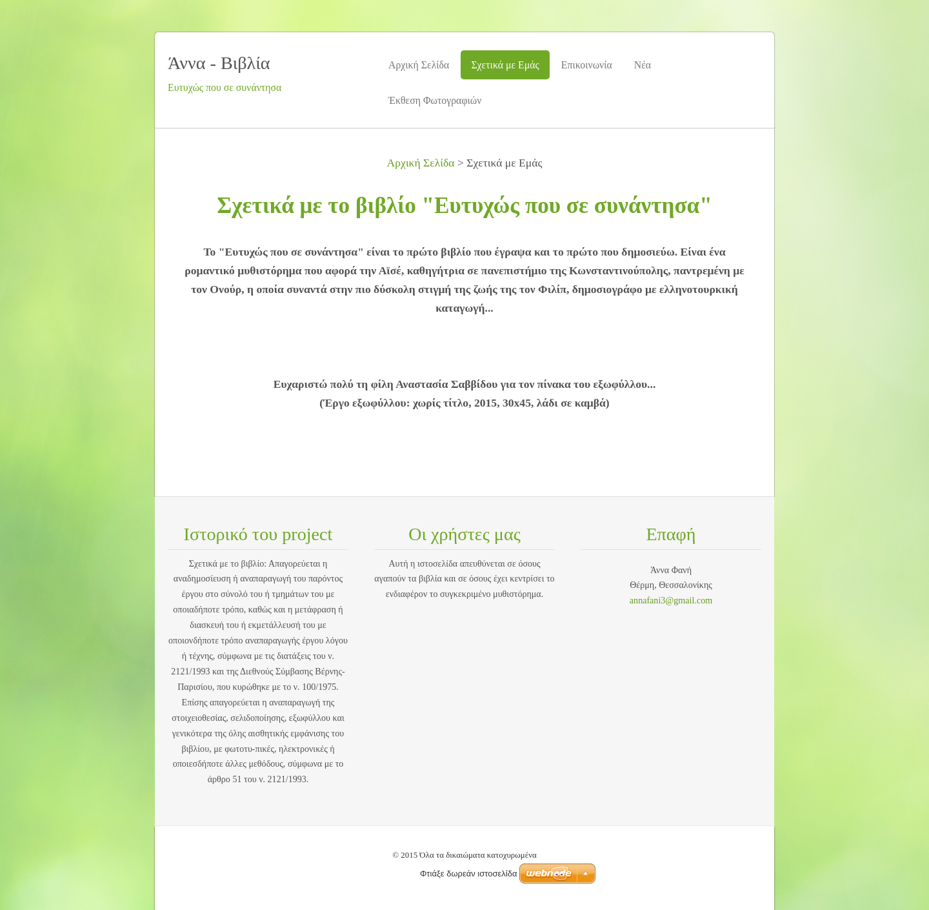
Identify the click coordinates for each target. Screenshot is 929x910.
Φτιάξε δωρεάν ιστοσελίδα (468, 873)
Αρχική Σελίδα (421, 162)
